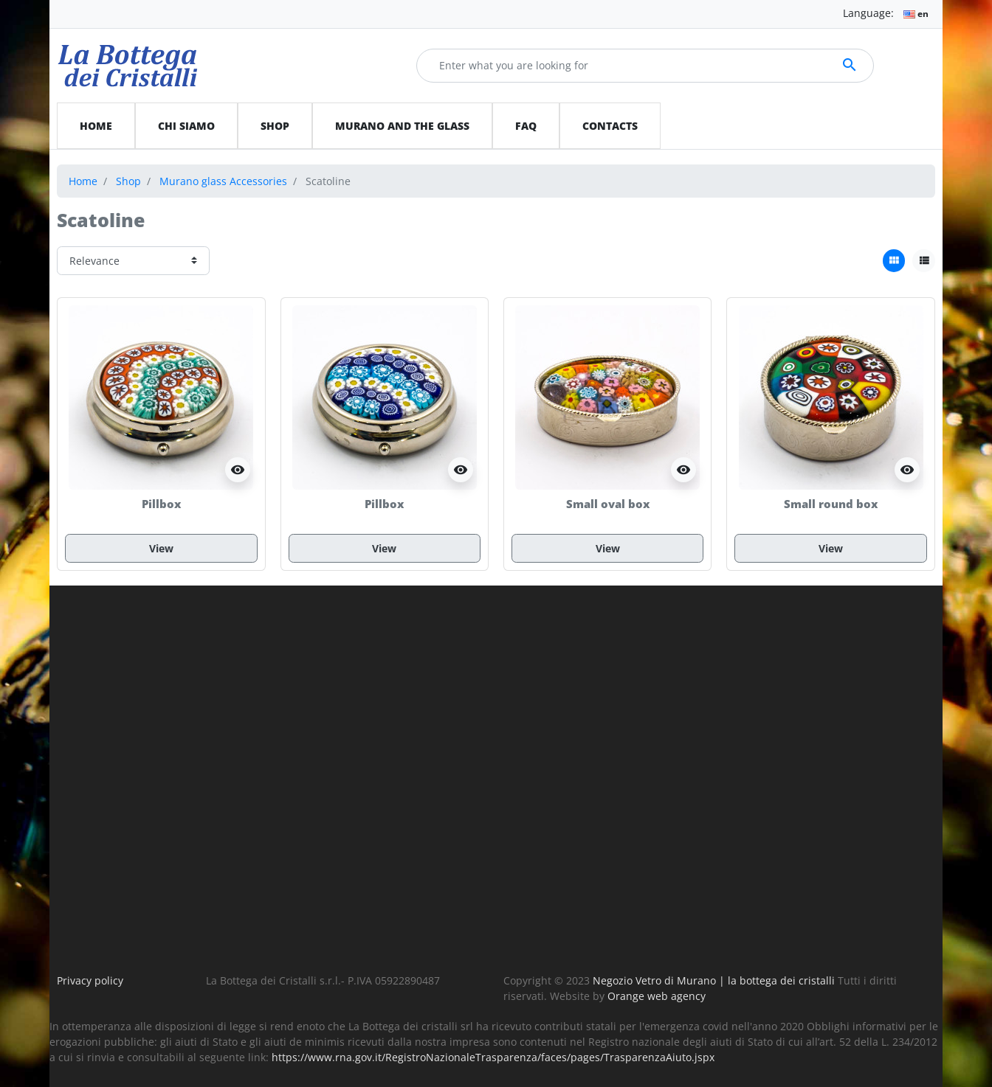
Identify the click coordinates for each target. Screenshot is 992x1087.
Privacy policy (90, 980)
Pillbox (161, 504)
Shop (128, 181)
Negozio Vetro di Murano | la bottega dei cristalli (714, 980)
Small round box (831, 504)
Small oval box (608, 504)
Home (83, 181)
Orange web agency (656, 996)
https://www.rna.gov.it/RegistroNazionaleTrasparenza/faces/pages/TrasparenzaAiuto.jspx (493, 1057)
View (161, 548)
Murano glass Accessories (223, 181)
